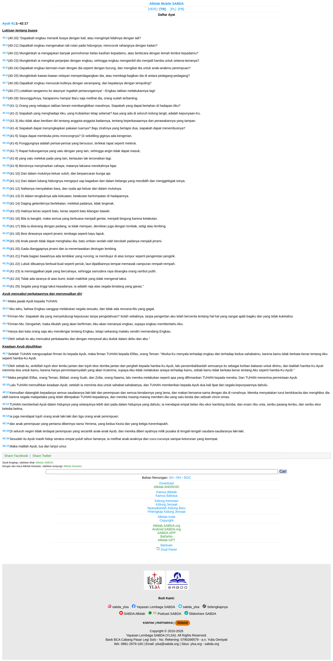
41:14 (5, 135)
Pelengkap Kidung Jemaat (166, 511)
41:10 (5, 105)
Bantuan (167, 545)
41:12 (5, 120)
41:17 (5, 158)
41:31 (5, 263)
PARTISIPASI (164, 623)
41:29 (5, 248)
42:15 (5, 430)
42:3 (5, 316)
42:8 (5, 365)
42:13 (5, 416)
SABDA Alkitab (132, 613)
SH (171, 477)
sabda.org (212, 644)
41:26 (5, 225)
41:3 (5, 52)
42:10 (5, 384)
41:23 (5, 203)
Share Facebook (16, 456)
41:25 (5, 218)
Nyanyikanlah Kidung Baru (167, 508)
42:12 (5, 404)
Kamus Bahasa (167, 495)
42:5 (5, 331)
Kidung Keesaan (167, 501)
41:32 (5, 270)
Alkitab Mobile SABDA (166, 3)
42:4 (5, 323)
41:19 (5, 173)
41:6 (5, 75)
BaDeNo (166, 536)
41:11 (5, 113)
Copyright (167, 520)
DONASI (182, 623)
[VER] (152, 9)
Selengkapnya (215, 607)
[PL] (173, 9)
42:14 (5, 423)
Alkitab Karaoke (73, 466)
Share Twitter (41, 456)
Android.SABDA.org (166, 529)
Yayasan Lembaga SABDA (153, 607)
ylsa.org (196, 644)
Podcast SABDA (164, 613)
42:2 (5, 308)
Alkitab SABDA (44, 462)
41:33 (5, 278)
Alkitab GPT (166, 540)
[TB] (162, 9)
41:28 (5, 240)
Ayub (6, 23)
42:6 (5, 338)
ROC (187, 477)
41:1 (5, 37)
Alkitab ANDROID (166, 487)
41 (13, 23)
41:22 (5, 195)
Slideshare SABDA (200, 613)
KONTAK (148, 623)
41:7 (5, 82)
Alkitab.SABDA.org (166, 525)
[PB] (181, 9)
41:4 (5, 60)
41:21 (5, 188)
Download (166, 483)
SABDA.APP (166, 533)
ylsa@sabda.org (167, 644)
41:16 (5, 150)
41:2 (5, 45)
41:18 (5, 165)
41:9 (5, 97)
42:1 (5, 300)
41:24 (5, 210)
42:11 (5, 392)
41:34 (5, 286)
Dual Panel (166, 549)
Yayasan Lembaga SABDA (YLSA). (151, 635)
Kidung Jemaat (166, 504)
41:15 (5, 142)
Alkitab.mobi (166, 517)
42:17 (5, 445)
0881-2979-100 (132, 644)
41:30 (5, 255)
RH (178, 477)
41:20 (5, 180)
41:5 (5, 67)
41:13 (5, 127)
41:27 (5, 233)
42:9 (5, 377)
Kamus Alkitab (166, 492)
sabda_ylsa (118, 607)
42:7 (5, 353)
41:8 (5, 90)
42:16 (5, 438)
